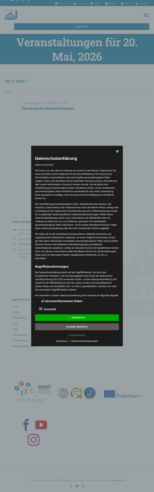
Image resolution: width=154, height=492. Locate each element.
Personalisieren (77, 335)
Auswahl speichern (77, 326)
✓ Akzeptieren (77, 317)
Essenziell (47, 309)
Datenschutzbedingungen (84, 341)
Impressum (62, 341)
